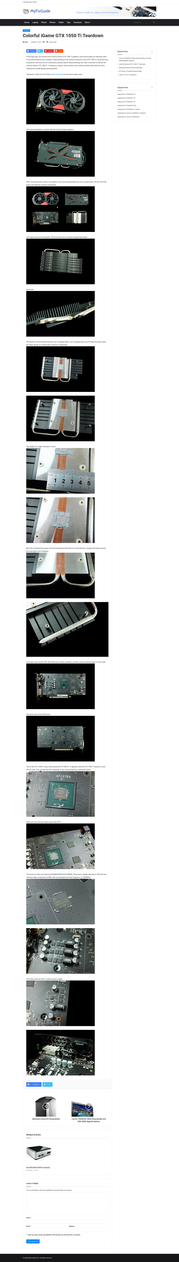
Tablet (61, 22)
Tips (68, 22)
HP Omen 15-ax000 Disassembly (130, 71)
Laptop (35, 22)
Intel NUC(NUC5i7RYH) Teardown (38, 1168)
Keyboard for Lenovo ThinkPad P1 (129, 117)
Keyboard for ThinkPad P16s (127, 105)
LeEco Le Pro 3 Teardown (127, 75)
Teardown (78, 22)
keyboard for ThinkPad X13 (126, 94)
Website (71, 1226)
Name (28, 1218)
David (26, 42)
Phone (43, 22)
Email (28, 1226)
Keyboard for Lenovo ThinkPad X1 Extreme (132, 113)
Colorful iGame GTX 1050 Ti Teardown (132, 64)
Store (87, 22)
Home (26, 22)
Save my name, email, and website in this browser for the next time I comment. (54, 1235)
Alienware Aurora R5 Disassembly (130, 68)
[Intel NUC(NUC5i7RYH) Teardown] (38, 1152)
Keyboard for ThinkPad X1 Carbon (129, 109)
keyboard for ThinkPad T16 (126, 102)
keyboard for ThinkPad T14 (126, 98)
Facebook (59, 74)
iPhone (52, 22)
